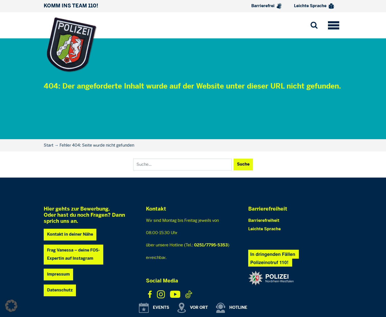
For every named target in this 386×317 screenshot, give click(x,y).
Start (48, 145)
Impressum (58, 274)
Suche (243, 164)
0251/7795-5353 (211, 245)
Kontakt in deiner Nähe (70, 234)
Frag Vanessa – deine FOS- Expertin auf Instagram (73, 254)
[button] (11, 305)
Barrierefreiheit (263, 221)
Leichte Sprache (314, 6)
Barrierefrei (266, 6)
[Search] (182, 164)
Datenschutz (60, 290)
